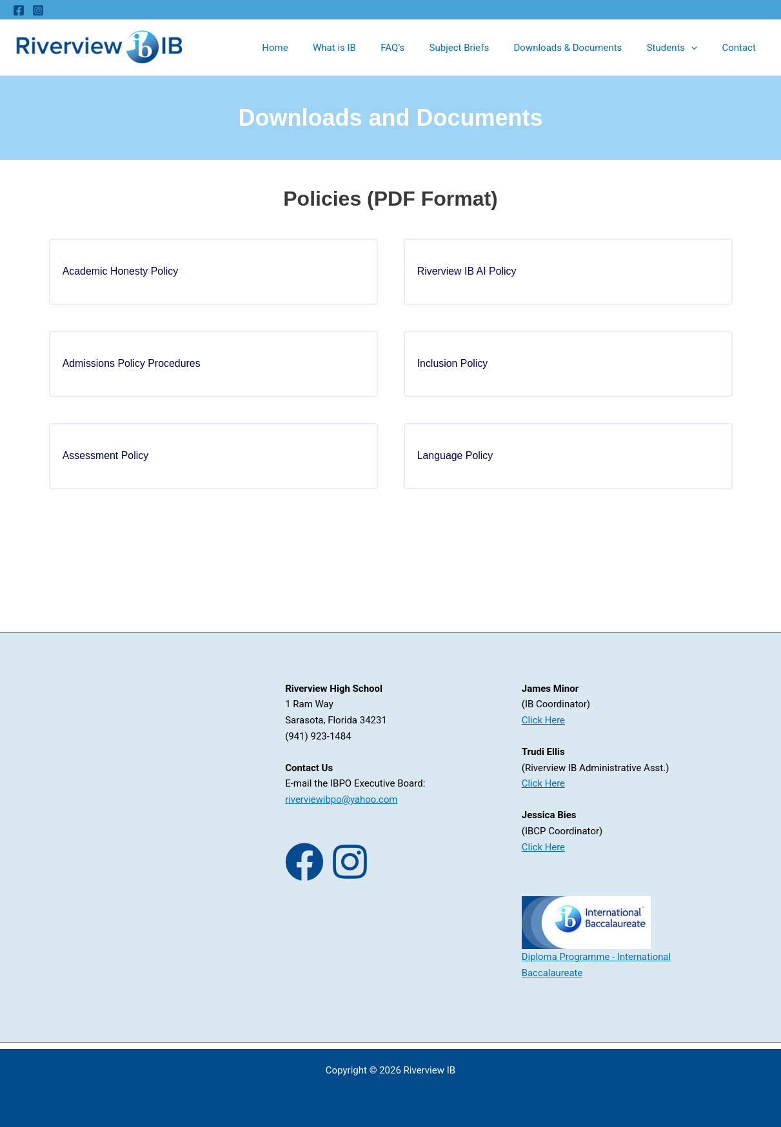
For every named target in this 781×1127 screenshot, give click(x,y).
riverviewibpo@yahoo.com (342, 806)
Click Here (544, 727)
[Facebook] (19, 10)
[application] (699, 48)
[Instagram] (38, 10)
